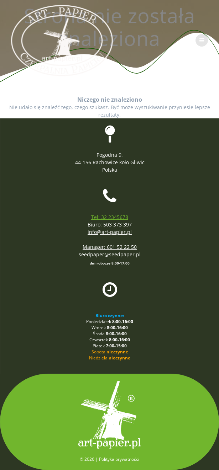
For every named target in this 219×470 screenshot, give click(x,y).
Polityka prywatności (119, 459)
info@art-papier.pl (110, 232)
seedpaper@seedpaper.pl (110, 254)
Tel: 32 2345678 (109, 217)
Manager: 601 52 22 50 (110, 247)
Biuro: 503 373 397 (110, 224)
